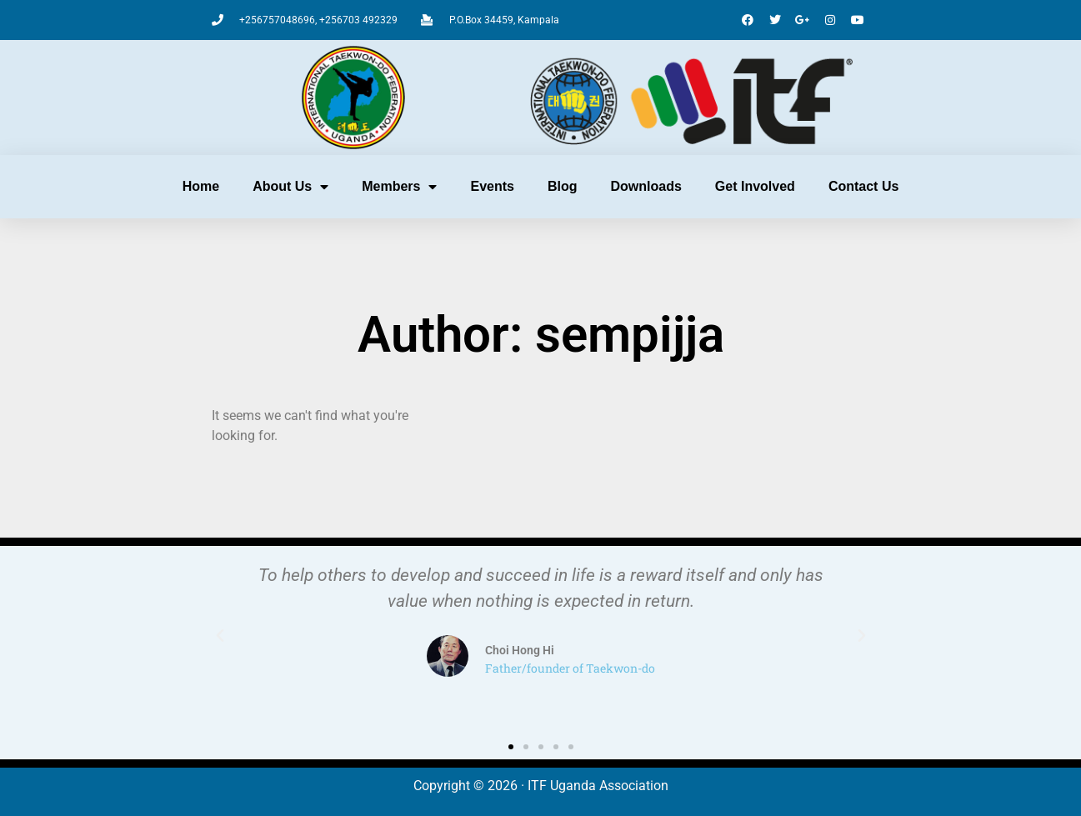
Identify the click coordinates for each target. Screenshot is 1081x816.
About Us (290, 187)
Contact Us (863, 186)
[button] (220, 636)
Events (491, 186)
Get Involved (755, 186)
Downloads (646, 186)
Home (201, 186)
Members (399, 187)
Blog (563, 186)
